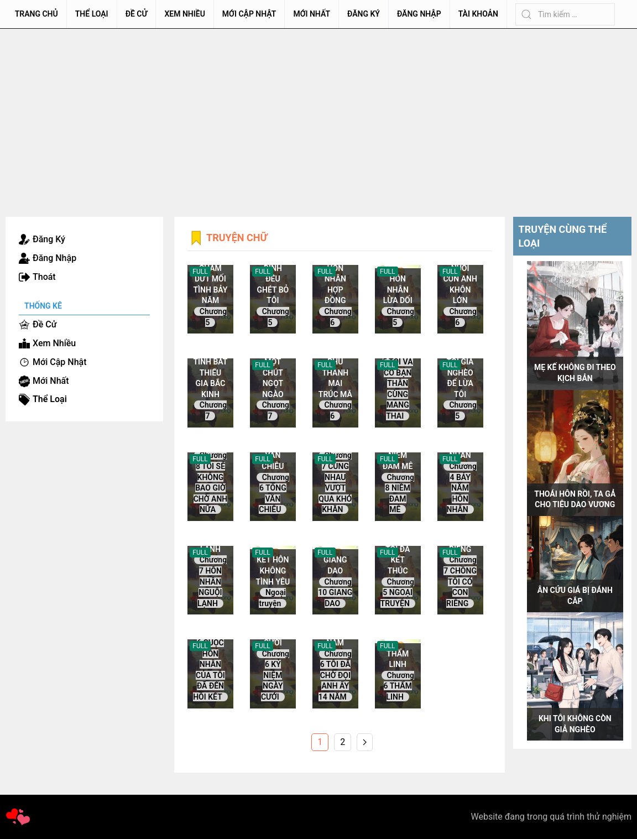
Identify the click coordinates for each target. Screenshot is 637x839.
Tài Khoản (478, 13)
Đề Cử (137, 13)
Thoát (44, 277)
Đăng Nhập (419, 13)
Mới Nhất (311, 13)
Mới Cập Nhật (249, 13)
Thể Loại (91, 13)
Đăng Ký (363, 13)
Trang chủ (36, 13)
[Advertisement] (318, 111)
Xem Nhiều (184, 13)
